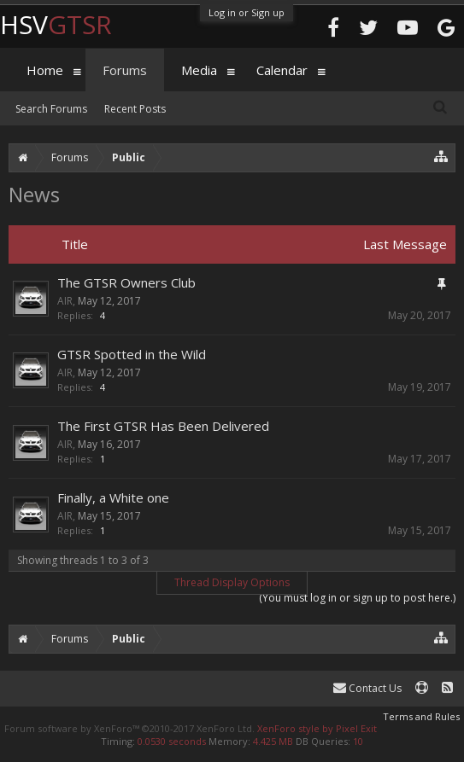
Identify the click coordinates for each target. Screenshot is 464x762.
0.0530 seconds (172, 741)
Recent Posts (135, 109)
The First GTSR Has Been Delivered (163, 425)
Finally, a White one (113, 497)
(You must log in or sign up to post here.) (357, 597)
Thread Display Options (232, 582)
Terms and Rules (421, 716)
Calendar (282, 70)
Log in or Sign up (247, 12)
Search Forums (51, 109)
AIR (65, 301)
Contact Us (367, 688)
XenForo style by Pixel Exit (317, 728)
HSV (56, 24)
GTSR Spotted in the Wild (131, 354)
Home (44, 70)
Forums (125, 70)
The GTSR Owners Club (126, 282)
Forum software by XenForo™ (129, 728)
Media (199, 70)
